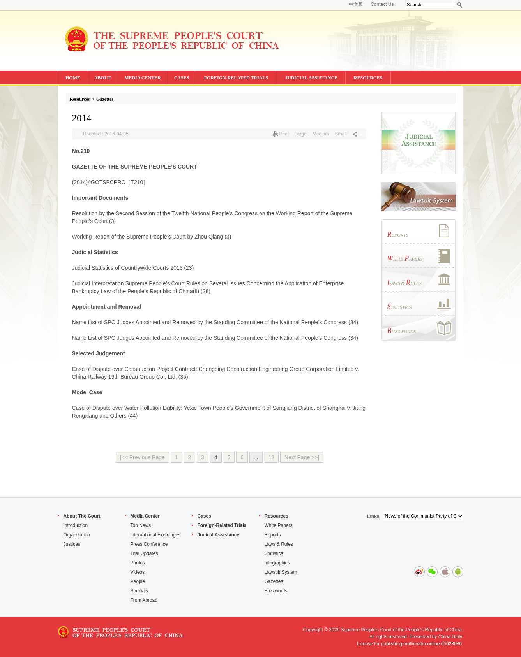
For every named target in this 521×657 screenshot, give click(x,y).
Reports (273, 535)
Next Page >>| (301, 457)
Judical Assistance (219, 535)
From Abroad (144, 600)
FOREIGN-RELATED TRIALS (236, 78)
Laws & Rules (279, 544)
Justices (72, 544)
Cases (204, 516)
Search (460, 5)
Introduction (76, 525)
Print (284, 134)
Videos (138, 572)
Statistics (274, 553)
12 (271, 457)
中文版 (356, 4)
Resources (80, 99)
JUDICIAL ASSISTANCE (311, 78)
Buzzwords (276, 591)
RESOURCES (368, 78)
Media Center (145, 516)
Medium (321, 134)
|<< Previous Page (142, 457)
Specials (139, 591)
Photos (138, 563)
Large (301, 134)
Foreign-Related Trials (222, 525)
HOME (72, 78)
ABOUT (102, 78)
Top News (141, 525)
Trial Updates (144, 553)
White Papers (279, 525)
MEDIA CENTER (142, 78)
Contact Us (382, 4)
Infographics (277, 563)
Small (340, 134)
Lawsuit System (281, 572)
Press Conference (149, 544)
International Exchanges (156, 535)
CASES (181, 78)
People (138, 581)
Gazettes (104, 99)
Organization (77, 535)
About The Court (82, 516)
